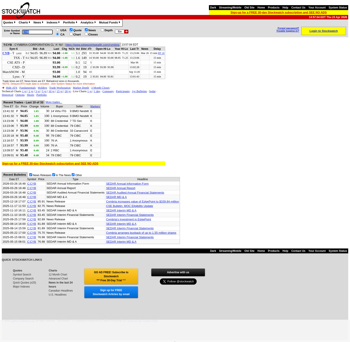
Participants (122, 91)
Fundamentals (27, 87)
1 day (97, 91)
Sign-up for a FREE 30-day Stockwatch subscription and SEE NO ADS (279, 12)
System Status (338, 7)
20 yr (68, 91)
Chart (77, 34)
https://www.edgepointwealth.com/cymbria (92, 44)
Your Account (317, 7)
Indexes (54, 23)
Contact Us (298, 7)
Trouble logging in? (287, 30)
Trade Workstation (60, 87)
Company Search (23, 278)
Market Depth (81, 87)
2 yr (31, 91)
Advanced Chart (58, 278)
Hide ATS (11, 87)
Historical (7, 94)
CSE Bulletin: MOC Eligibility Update (129, 206)
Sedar (152, 91)
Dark (213, 7)
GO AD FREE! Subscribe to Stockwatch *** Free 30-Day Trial (111, 276)
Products (273, 7)
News (38, 23)
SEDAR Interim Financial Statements (130, 215)
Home (261, 7)
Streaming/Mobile (230, 7)
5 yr (44, 91)
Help (285, 7)
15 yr (60, 91)
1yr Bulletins (139, 91)
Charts (25, 23)
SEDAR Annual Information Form (127, 183)
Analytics (89, 23)
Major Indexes (21, 286)
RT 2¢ (161, 53)
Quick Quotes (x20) (24, 282)
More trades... (54, 102)
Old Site (249, 7)
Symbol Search (22, 274)
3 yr (37, 91)
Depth (108, 30)
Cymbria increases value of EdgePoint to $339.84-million (142, 201)
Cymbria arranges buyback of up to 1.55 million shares (141, 232)
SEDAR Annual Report (120, 188)
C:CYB (31, 183)
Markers (95, 106)
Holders (42, 87)
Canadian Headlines (61, 290)
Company (108, 91)
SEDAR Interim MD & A (121, 210)
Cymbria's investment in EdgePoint (128, 219)
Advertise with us (178, 272)
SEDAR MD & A (116, 197)
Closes (93, 34)
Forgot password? (288, 28)
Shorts (30, 94)
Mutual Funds (110, 23)
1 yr (24, 91)
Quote (77, 30)
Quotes (10, 23)
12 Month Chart (58, 274)
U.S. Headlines (58, 294)
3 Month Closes (100, 87)
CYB (6, 53)
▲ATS (18, 53)
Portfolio (70, 23)
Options (20, 94)
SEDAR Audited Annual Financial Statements (135, 192)
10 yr (52, 91)
